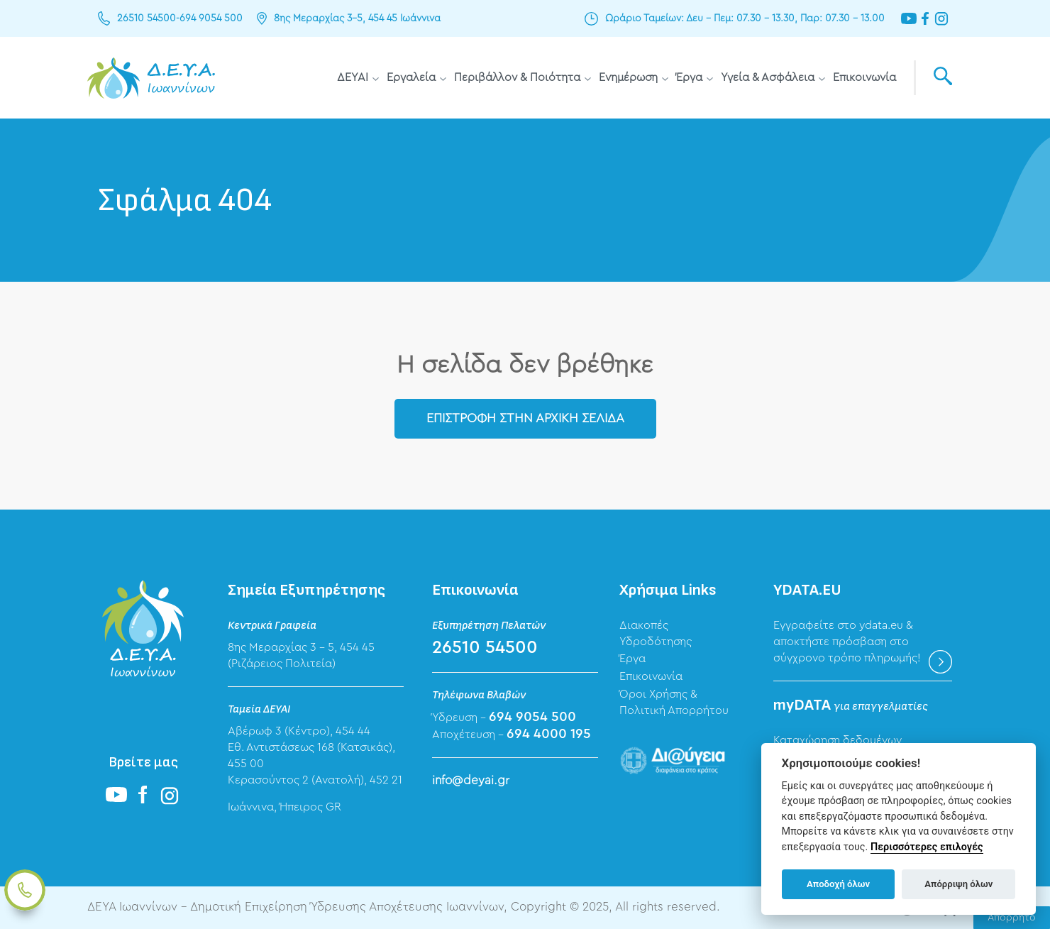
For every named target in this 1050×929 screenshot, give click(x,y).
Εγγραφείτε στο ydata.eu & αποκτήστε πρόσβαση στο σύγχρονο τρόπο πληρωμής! (847, 642)
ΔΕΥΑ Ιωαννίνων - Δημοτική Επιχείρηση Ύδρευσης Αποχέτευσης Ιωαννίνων (151, 77)
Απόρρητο (1012, 918)
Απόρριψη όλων (958, 884)
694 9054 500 (211, 18)
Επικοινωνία (864, 77)
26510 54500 (146, 18)
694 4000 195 (549, 734)
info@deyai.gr (470, 780)
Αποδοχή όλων (838, 884)
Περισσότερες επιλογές (927, 847)
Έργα (689, 77)
